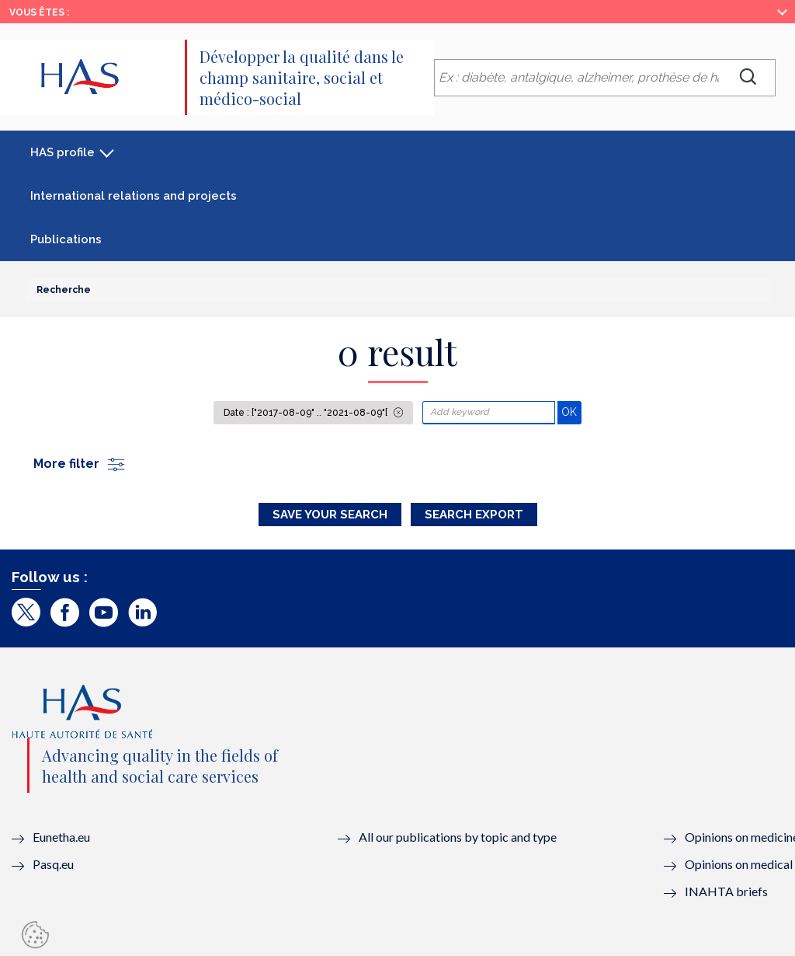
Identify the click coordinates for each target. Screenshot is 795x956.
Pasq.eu (53, 864)
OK (571, 411)
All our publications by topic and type (458, 836)
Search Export (474, 515)
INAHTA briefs (726, 891)
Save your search (330, 515)
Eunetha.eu (61, 836)
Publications (66, 239)
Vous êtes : (39, 12)
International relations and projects (133, 196)
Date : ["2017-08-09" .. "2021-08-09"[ (307, 412)
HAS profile (62, 152)
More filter (80, 463)
